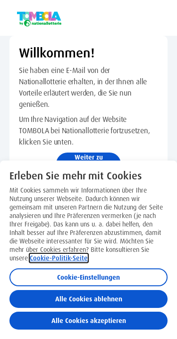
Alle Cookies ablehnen (88, 299)
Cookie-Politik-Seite (59, 258)
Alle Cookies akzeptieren (88, 320)
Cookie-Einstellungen (88, 277)
